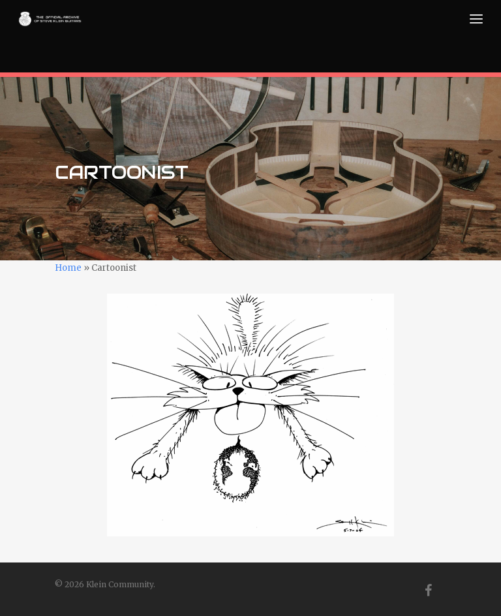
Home (68, 267)
